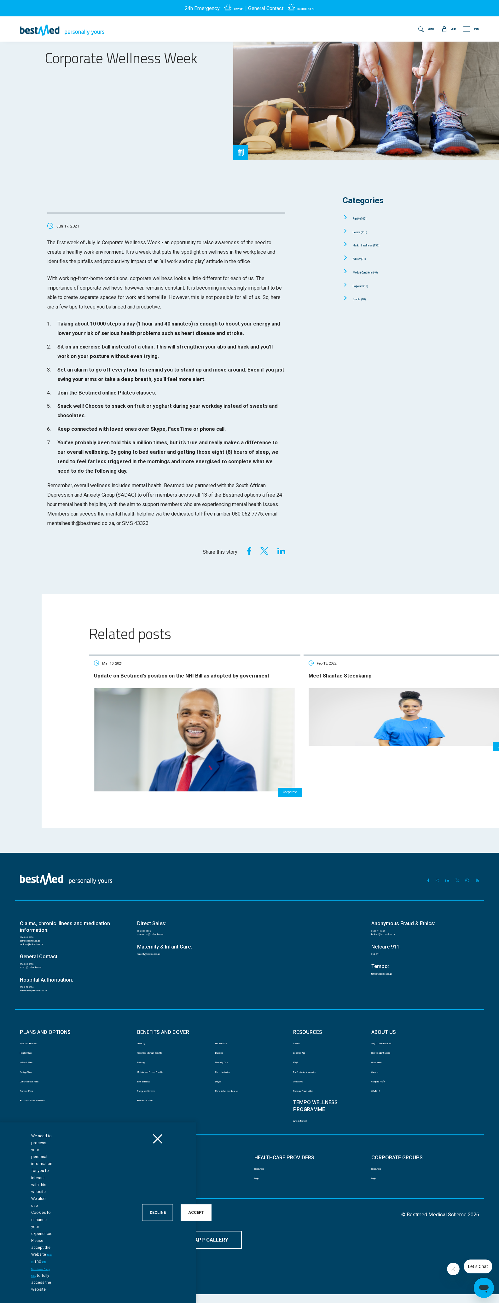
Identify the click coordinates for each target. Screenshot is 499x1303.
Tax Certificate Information (318, 1071)
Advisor (366, 258)
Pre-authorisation (231, 1071)
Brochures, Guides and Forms (47, 1109)
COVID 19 (380, 1096)
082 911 (232, 8)
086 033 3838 (150, 896)
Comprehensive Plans (40, 1083)
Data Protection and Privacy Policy (146, 1289)
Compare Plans (34, 1096)
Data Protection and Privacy (111, 1231)
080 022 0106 (33, 969)
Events (365, 299)
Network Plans (33, 1058)
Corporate (369, 285)
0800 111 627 (384, 896)
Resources (29, 1181)
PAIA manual (62, 1231)
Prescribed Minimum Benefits (164, 1045)
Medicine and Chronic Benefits (165, 1071)
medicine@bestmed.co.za (44, 916)
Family (366, 218)
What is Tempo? (308, 1129)
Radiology (146, 1058)
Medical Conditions (379, 272)
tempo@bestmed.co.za (393, 949)
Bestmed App (306, 1045)
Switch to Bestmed (37, 1032)
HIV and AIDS (227, 1032)
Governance (382, 1058)
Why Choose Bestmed (391, 1032)
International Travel (154, 1109)
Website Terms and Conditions (251, 1231)
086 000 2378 (33, 903)
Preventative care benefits (239, 1096)
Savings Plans (33, 1071)
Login (25, 1193)
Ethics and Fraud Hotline (315, 1096)
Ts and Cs (98, 1289)
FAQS (298, 1058)
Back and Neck (151, 1083)
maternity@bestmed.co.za (162, 926)
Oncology (146, 1032)
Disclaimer (29, 1231)
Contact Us (303, 1083)
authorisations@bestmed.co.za (49, 976)
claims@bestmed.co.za (42, 910)
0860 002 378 (309, 8)
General (368, 231)
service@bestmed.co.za (43, 946)
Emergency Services (155, 1096)
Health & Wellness (380, 245)
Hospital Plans (33, 1045)
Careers (378, 1071)
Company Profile (386, 1083)
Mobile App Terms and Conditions (179, 1231)
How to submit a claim (392, 1045)
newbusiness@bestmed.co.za (165, 903)
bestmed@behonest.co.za (396, 903)
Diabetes (223, 1045)
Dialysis (222, 1083)
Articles (300, 1032)
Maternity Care (228, 1058)
